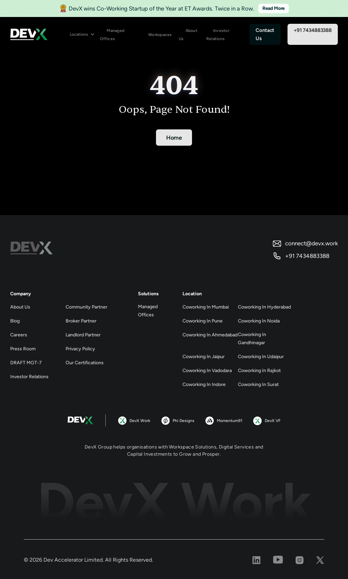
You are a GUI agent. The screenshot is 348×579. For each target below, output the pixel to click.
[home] (29, 34)
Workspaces (160, 34)
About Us (188, 34)
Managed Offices (112, 34)
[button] (82, 34)
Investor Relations (217, 34)
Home (174, 137)
